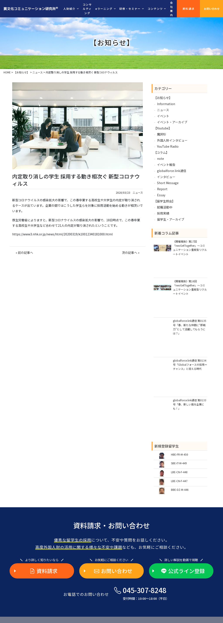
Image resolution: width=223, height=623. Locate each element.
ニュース (138, 193)
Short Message (168, 183)
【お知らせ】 (163, 98)
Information (166, 104)
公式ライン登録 (183, 571)
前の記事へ (25, 252)
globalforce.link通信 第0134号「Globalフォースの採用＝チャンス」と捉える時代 (190, 364)
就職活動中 (164, 207)
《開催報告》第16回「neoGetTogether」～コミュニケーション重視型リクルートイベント (190, 287)
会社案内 (171, 9)
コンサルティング (87, 9)
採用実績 (163, 213)
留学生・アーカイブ (170, 219)
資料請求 (188, 8)
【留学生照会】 (164, 201)
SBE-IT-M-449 (179, 463)
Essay (161, 195)
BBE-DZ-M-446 (180, 489)
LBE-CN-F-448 (179, 472)
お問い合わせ (212, 8)
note (160, 158)
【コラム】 (161, 152)
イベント (163, 116)
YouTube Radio (168, 146)
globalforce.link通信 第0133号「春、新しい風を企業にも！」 (189, 404)
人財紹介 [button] (69, 8)
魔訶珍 (161, 134)
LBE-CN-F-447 (179, 481)
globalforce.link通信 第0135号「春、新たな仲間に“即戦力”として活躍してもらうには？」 (189, 327)
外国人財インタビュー (172, 140)
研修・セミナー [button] (130, 8)
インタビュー (166, 177)
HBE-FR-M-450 (179, 454)
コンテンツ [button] (155, 8)
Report (162, 189)
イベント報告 (166, 164)
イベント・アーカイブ (172, 122)
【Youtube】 (163, 128)
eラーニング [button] (104, 8)
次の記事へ (129, 252)
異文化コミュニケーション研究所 (30, 8)
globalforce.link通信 (171, 171)
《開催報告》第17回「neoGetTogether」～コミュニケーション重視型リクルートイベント (190, 248)
